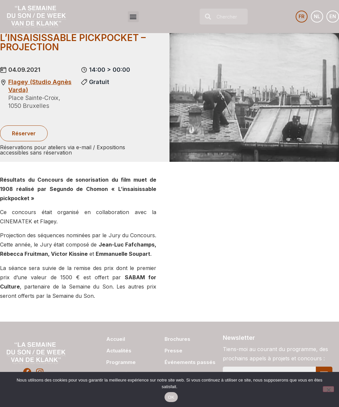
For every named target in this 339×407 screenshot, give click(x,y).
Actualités (118, 350)
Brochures (177, 339)
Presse (173, 350)
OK (171, 397)
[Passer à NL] (314, 16)
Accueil (115, 339)
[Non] (328, 389)
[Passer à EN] (332, 16)
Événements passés (190, 362)
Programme (121, 362)
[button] (131, 16)
